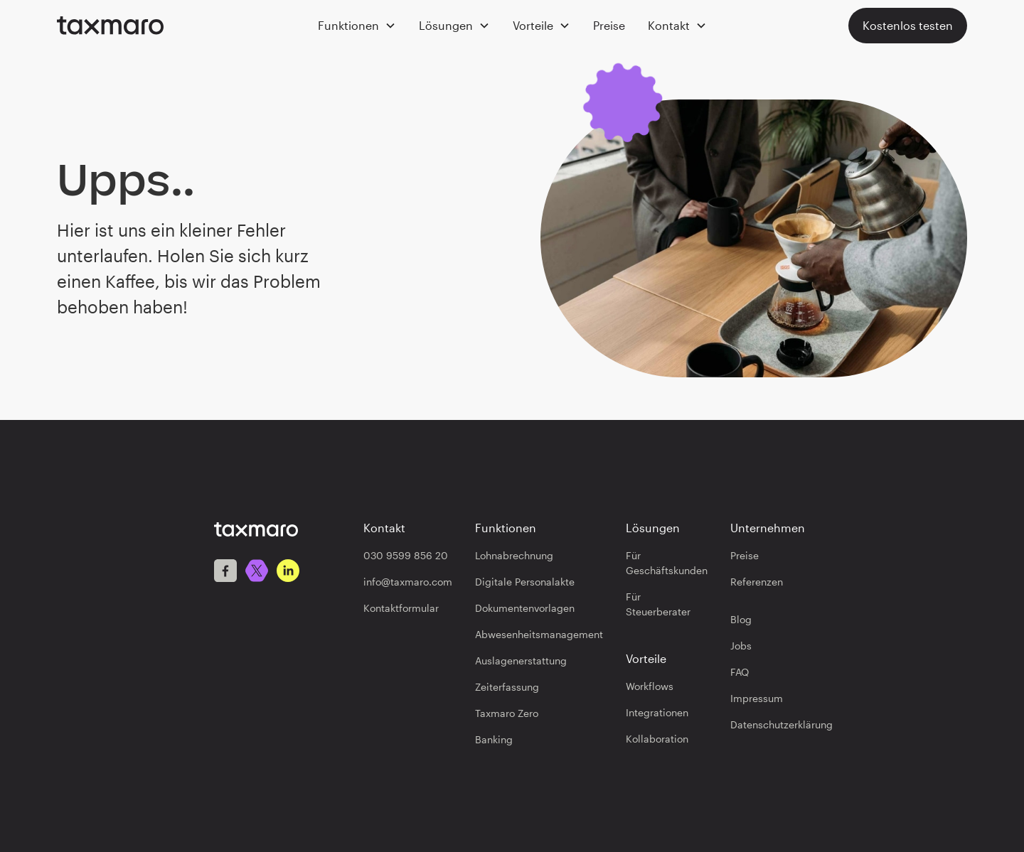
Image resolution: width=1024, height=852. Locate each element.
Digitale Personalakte (525, 582)
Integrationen (657, 712)
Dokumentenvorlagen (525, 608)
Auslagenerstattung (521, 660)
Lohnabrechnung (514, 555)
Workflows (649, 686)
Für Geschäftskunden (667, 562)
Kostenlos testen (908, 25)
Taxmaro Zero (506, 713)
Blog (741, 619)
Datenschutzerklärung (781, 724)
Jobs (741, 646)
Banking (494, 739)
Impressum (756, 698)
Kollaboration (657, 739)
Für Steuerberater (658, 604)
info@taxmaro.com (407, 582)
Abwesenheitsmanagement (539, 634)
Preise (609, 25)
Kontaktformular (401, 608)
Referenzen (756, 582)
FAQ (739, 672)
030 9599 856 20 (405, 555)
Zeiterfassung (507, 687)
